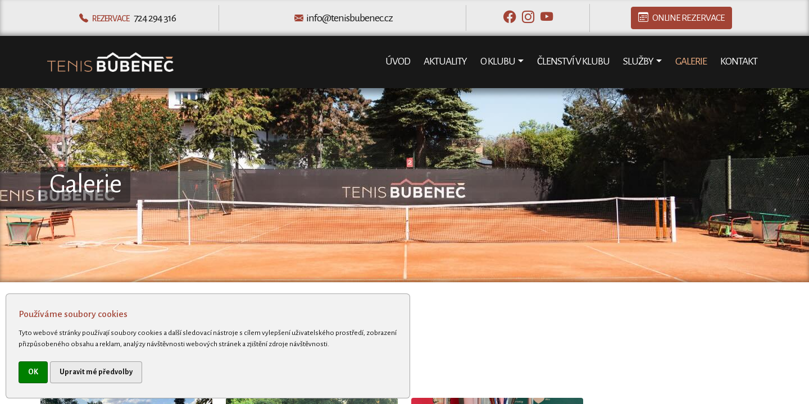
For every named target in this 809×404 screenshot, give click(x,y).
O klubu (497, 61)
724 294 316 (155, 18)
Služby (638, 61)
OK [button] (33, 372)
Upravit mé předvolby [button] (96, 372)
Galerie (691, 61)
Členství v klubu (573, 61)
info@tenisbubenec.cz (349, 18)
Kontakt (738, 61)
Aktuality (445, 61)
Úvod (397, 61)
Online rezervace (681, 18)
